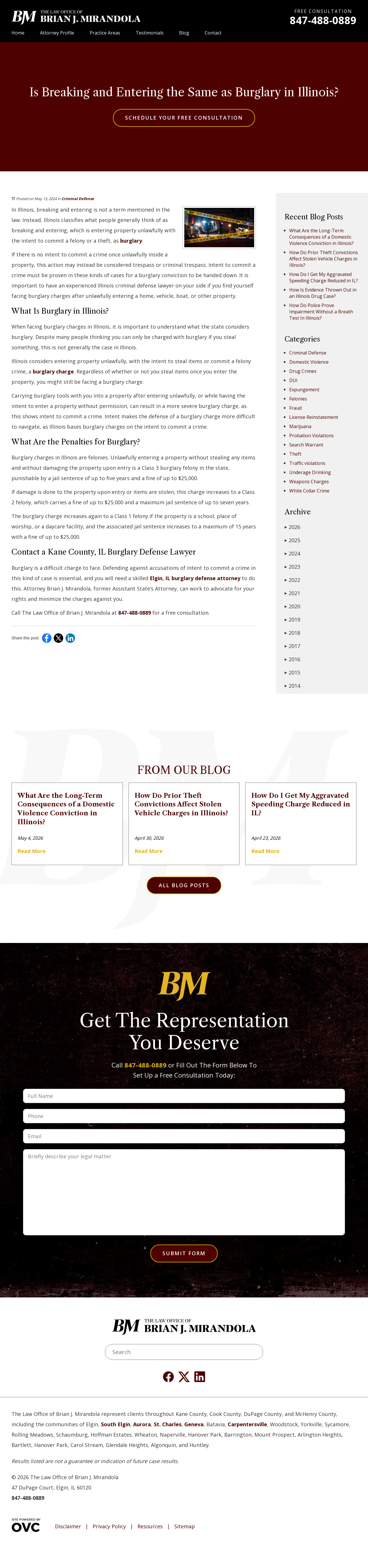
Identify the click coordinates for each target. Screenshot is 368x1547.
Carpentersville (247, 1424)
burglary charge (52, 371)
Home (18, 33)
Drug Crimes (303, 371)
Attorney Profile (57, 33)
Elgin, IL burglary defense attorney (194, 578)
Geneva (194, 1424)
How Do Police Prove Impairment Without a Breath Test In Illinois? (321, 311)
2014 (292, 685)
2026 (292, 527)
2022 (292, 579)
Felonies (298, 399)
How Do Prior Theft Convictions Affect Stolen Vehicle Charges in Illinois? (323, 258)
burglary (131, 240)
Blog (184, 33)
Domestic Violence (309, 362)
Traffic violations (307, 463)
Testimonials (150, 33)
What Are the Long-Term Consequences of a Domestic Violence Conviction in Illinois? (321, 236)
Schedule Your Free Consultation (184, 117)
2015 (292, 672)
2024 (292, 553)
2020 (292, 606)
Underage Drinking (310, 472)
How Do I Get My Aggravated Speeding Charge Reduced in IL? (323, 277)
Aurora (142, 1424)
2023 (292, 566)
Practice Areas (105, 33)
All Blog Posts (184, 885)
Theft (295, 454)
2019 (292, 619)
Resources (150, 1526)
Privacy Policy (109, 1526)
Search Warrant (306, 445)
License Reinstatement (313, 417)
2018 (292, 632)
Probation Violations (311, 435)
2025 (292, 540)
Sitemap (184, 1526)
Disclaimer (68, 1526)
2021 (292, 593)
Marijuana (300, 426)
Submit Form (184, 1253)
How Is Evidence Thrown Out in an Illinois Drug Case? (322, 293)
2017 (292, 646)
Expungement (304, 389)
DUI (293, 380)
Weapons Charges (309, 481)
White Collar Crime (309, 491)
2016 (292, 659)
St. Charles (167, 1424)
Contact (213, 33)
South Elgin (115, 1424)
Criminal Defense (78, 198)
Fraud (295, 408)
